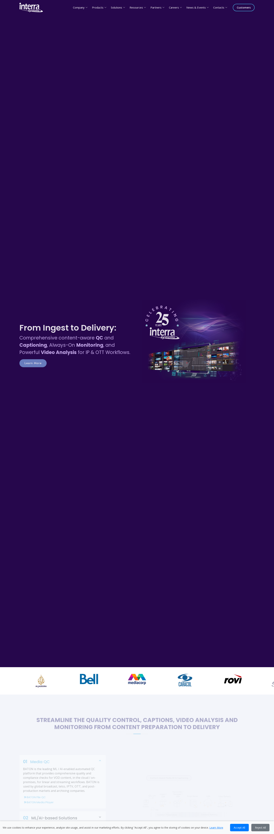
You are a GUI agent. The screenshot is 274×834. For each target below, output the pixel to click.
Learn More (33, 368)
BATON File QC (62, 802)
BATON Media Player (62, 807)
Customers (244, 7)
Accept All (239, 827)
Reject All (260, 827)
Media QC (62, 766)
